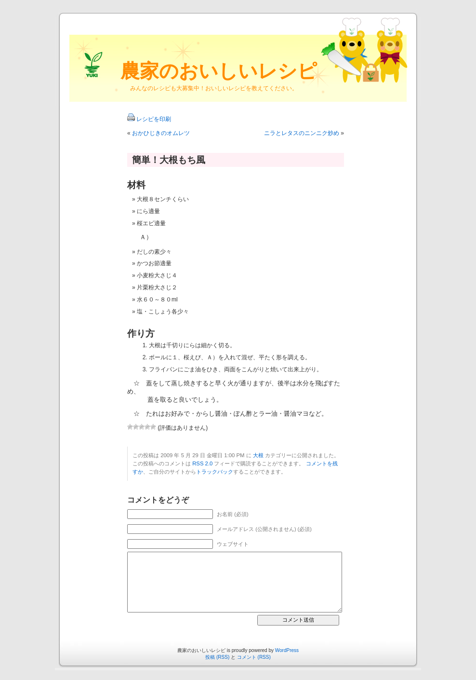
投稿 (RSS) (217, 657)
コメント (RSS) (254, 657)
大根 (258, 455)
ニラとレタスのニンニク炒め (301, 133)
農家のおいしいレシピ (218, 71)
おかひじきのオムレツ (161, 133)
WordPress (287, 650)
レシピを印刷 (153, 119)
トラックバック (214, 472)
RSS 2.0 (202, 463)
